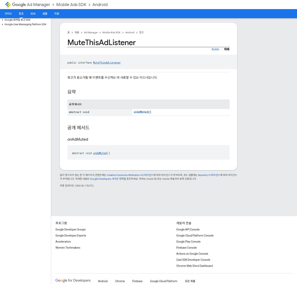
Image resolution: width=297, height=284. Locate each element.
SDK (33, 13)
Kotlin (215, 49)
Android (100, 4)
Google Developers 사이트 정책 (107, 178)
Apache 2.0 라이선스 (209, 175)
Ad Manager (31, 4)
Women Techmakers (67, 247)
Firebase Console (186, 247)
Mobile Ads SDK (71, 4)
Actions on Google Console (192, 253)
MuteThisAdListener (107, 62)
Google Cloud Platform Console (195, 235)
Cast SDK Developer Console (193, 259)
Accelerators (63, 241)
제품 (77, 32)
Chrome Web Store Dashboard (194, 265)
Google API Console (188, 229)
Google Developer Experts (70, 235)
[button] (24, 20)
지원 (56, 13)
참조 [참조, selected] (21, 13)
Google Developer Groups (70, 229)
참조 (141, 32)
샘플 (44, 13)
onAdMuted (141, 112)
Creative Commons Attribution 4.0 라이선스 (130, 175)
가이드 (8, 13)
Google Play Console (188, 241)
